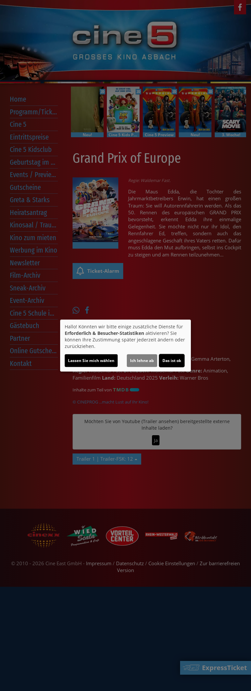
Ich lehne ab (142, 360)
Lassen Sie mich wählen (91, 360)
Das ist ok (171, 360)
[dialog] (125, 346)
